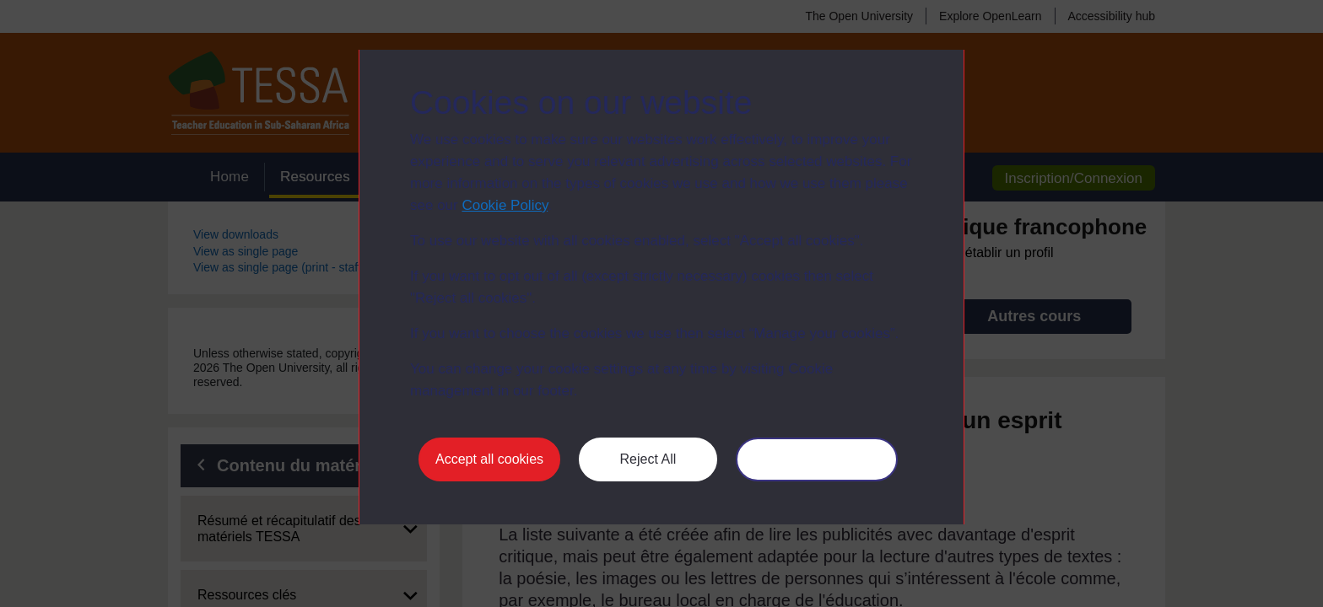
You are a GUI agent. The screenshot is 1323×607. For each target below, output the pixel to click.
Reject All (648, 459)
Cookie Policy (505, 205)
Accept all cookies (489, 459)
